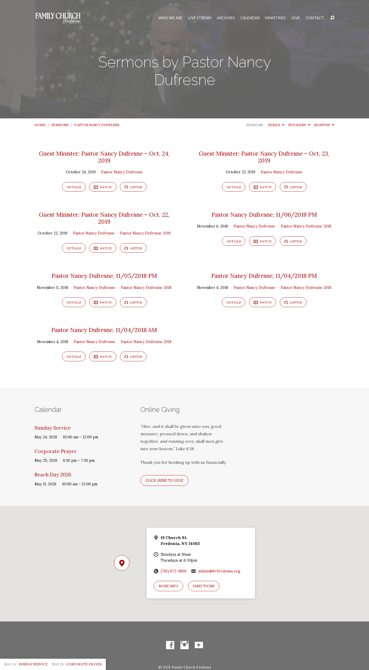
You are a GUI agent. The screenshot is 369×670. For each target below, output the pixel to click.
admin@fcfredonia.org (219, 571)
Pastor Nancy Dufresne (97, 125)
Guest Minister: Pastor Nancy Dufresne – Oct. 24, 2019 (104, 157)
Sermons (60, 125)
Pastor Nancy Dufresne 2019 (145, 233)
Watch (103, 187)
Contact (315, 18)
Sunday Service (53, 428)
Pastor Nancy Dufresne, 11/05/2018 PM (104, 275)
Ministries (275, 18)
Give (295, 18)
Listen (133, 187)
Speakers (299, 125)
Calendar (250, 18)
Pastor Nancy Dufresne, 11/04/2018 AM (104, 330)
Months (324, 125)
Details (74, 187)
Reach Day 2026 (53, 474)
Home (40, 125)
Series (276, 125)
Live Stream (199, 18)
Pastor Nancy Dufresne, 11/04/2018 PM (264, 275)
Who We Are (170, 18)
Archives (226, 18)
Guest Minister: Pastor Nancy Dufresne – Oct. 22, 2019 (104, 218)
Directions (203, 586)
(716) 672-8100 (173, 571)
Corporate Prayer (56, 451)
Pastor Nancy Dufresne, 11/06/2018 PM (264, 214)
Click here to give (164, 480)
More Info (168, 586)
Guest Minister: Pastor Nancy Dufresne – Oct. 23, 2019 (264, 157)
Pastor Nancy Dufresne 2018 (306, 226)
